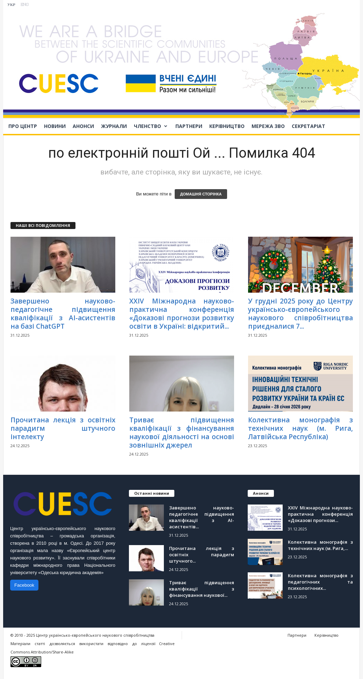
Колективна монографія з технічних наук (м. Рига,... (320, 545)
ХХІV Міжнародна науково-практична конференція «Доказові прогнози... (320, 514)
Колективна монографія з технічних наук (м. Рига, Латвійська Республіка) (300, 428)
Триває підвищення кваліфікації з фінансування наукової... (201, 588)
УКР (11, 4)
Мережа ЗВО (268, 126)
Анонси (83, 126)
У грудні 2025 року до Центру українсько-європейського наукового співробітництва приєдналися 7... (300, 313)
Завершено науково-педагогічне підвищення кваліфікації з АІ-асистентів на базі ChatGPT (62, 313)
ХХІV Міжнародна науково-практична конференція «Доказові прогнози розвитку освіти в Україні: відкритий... (181, 313)
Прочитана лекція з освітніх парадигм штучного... (201, 554)
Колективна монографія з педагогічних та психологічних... (320, 581)
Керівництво (227, 126)
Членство (150, 126)
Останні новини (151, 493)
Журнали (114, 126)
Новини (55, 126)
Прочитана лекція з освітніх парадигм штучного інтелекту (62, 428)
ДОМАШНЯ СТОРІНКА (201, 194)
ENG (25, 4)
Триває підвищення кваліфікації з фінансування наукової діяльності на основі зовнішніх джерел (181, 432)
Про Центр (22, 126)
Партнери (188, 126)
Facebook (24, 585)
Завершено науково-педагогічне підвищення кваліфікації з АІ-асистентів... (201, 517)
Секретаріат (308, 126)
